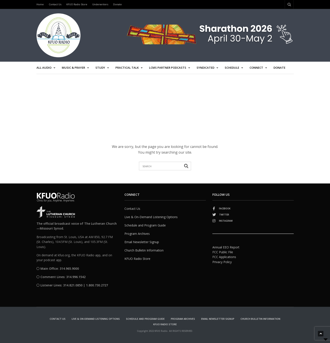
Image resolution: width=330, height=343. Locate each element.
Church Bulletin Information (144, 250)
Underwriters (100, 4)
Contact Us (55, 4)
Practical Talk (127, 68)
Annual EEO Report (225, 247)
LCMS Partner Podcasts (167, 68)
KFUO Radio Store (76, 4)
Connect (256, 68)
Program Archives (137, 234)
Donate (117, 4)
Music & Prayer (73, 68)
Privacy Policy (222, 262)
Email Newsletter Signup (141, 242)
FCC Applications (224, 257)
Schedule (232, 68)
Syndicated (205, 68)
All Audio (43, 68)
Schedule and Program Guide (145, 225)
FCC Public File (222, 252)
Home (40, 4)
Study (100, 68)
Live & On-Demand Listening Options (151, 217)
